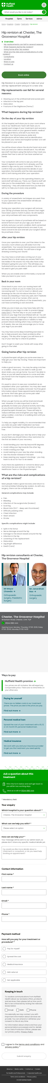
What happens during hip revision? (18, 47)
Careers (37, 1069)
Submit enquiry (24, 1056)
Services (29, 19)
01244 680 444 (27, 790)
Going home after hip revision (16, 49)
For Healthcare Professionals (15, 1073)
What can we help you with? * (16, 823)
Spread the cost (12, 956)
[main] (24, 544)
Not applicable (11, 980)
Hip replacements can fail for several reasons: (23, 44)
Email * (5, 900)
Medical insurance (13, 964)
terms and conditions (29, 1044)
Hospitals (9, 19)
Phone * (5, 914)
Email (10, 1010)
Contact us (8, 64)
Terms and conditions (17, 1077)
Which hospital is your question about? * (22, 810)
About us (10, 1069)
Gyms (19, 19)
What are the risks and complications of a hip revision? (23, 53)
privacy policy (12, 1047)
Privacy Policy (27, 1032)
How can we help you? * (13, 836)
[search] (24, 12)
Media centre (19, 1069)
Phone (33, 1010)
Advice (39, 19)
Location (7, 59)
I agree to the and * (24, 1045)
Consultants (9, 56)
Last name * (8, 887)
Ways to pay (9, 61)
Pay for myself (11, 948)
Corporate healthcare (34, 1073)
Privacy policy (32, 1077)
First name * (8, 874)
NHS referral (10, 972)
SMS (22, 1010)
